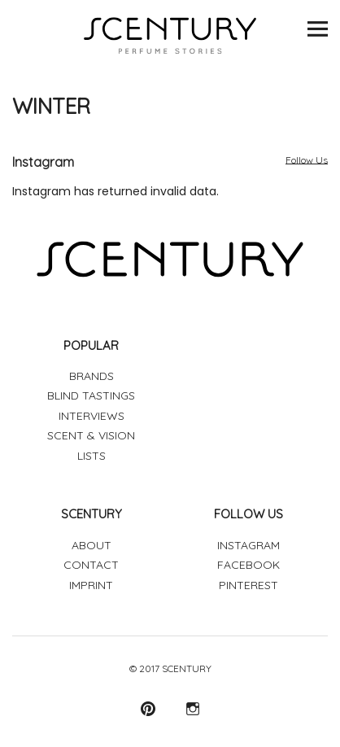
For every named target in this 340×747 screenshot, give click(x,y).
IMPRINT (91, 585)
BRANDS (91, 376)
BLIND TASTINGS (91, 395)
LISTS (91, 455)
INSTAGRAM (248, 545)
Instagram (192, 708)
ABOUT (91, 545)
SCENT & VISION (91, 435)
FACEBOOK (248, 564)
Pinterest (147, 708)
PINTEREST (248, 585)
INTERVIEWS (91, 415)
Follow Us (307, 160)
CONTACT (91, 564)
